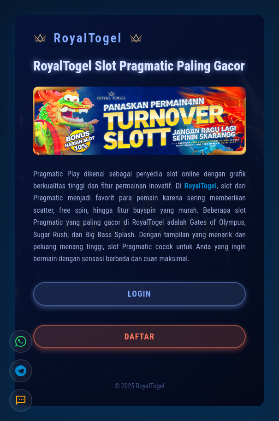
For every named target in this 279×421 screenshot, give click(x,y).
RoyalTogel (200, 185)
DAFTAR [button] (139, 336)
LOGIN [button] (139, 293)
